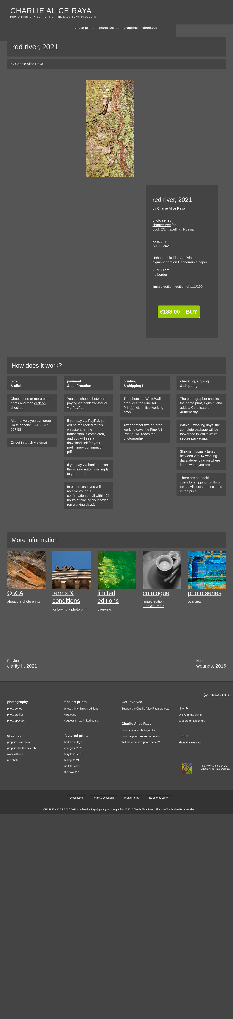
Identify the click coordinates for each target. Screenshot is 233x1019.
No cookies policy (158, 787)
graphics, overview (18, 731)
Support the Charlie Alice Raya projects (145, 698)
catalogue (156, 582)
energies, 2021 (73, 737)
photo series (166, 10)
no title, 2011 (72, 755)
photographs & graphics (112, 799)
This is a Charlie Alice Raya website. (175, 799)
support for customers (192, 710)
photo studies (15, 704)
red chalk (12, 749)
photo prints (142, 10)
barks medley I (73, 731)
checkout (206, 10)
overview (104, 599)
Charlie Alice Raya (87, 799)
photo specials (16, 710)
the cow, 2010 (72, 761)
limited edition (153, 591)
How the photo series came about (142, 725)
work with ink (15, 743)
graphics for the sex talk (21, 737)
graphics (188, 10)
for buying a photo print (69, 599)
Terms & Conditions (103, 787)
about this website (189, 732)
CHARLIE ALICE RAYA (51, 10)
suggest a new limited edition (81, 710)
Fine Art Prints (153, 595)
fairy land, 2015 (73, 743)
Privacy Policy (131, 787)
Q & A (15, 582)
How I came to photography (138, 719)
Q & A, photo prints (190, 704)
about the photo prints (23, 591)
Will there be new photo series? (141, 731)
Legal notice (76, 787)
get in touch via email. (31, 432)
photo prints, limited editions (81, 698)
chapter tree (162, 214)
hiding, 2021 (71, 749)
